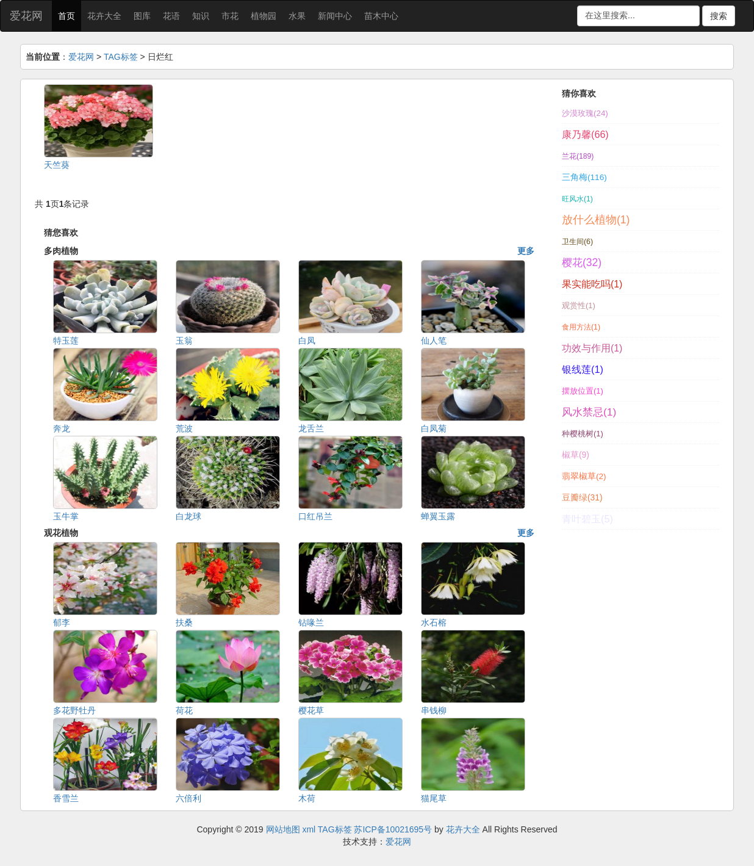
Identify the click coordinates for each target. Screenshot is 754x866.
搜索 (718, 16)
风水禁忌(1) (589, 412)
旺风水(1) (577, 199)
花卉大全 (104, 16)
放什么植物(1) (596, 220)
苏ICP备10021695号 (393, 829)
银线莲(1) (582, 369)
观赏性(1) (578, 305)
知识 (200, 16)
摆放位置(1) (582, 390)
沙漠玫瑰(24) (585, 113)
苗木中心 (381, 16)
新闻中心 (335, 16)
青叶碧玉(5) (587, 518)
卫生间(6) (577, 241)
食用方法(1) (581, 327)
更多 (525, 251)
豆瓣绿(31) (582, 497)
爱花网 (26, 16)
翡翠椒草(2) (584, 476)
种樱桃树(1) (582, 433)
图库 (142, 16)
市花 (230, 16)
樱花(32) (581, 262)
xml (308, 829)
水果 (297, 16)
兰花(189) (578, 156)
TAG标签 (121, 57)
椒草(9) (575, 455)
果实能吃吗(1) (592, 284)
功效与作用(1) (592, 348)
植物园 (263, 16)
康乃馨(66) (585, 134)
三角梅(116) (584, 177)
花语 (171, 16)
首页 (66, 16)
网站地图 (283, 829)
